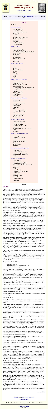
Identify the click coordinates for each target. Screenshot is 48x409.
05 (27, 397)
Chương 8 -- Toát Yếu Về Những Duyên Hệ (20, 148)
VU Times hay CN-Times (27, 16)
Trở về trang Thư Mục (24, 406)
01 (22, 397)
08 (32, 397)
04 (26, 397)
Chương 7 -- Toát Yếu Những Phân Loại (19, 133)
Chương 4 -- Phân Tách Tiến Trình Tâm (19, 79)
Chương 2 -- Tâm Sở (15, 46)
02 (23, 397)
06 (29, 397)
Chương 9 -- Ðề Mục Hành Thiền (18, 158)
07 (30, 397)
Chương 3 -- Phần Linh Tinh (17, 63)
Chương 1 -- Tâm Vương (16, 27)
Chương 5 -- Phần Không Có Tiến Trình (19, 97)
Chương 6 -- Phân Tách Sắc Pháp (18, 119)
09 (33, 397)
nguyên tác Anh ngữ (24, 399)
